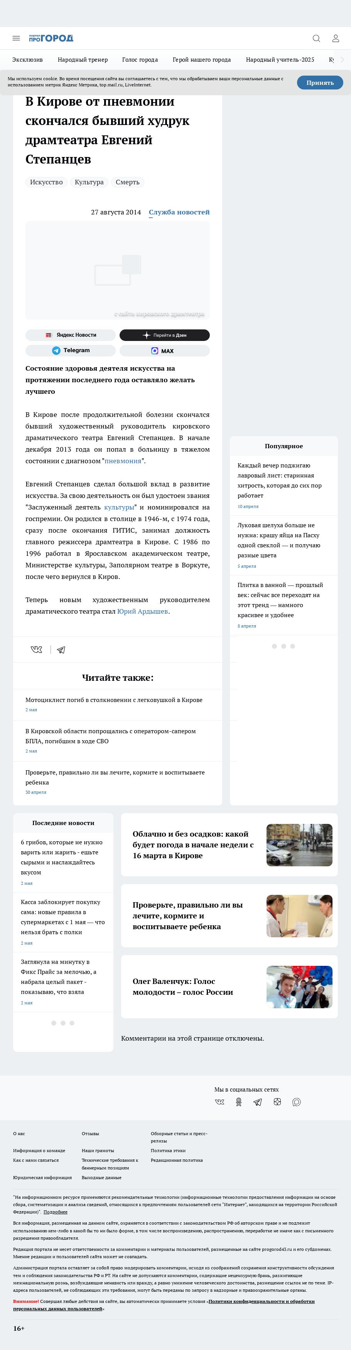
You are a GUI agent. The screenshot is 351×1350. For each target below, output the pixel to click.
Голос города (140, 59)
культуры (119, 507)
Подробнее (56, 1212)
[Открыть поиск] (316, 38)
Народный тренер (83, 59)
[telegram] (63, 649)
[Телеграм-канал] (70, 350)
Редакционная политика (177, 1160)
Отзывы (90, 1133)
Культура (89, 181)
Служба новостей (179, 212)
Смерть (128, 181)
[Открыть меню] (16, 38)
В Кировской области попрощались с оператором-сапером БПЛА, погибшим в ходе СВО (117, 741)
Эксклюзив (27, 59)
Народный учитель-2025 (280, 59)
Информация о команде (39, 1150)
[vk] (37, 649)
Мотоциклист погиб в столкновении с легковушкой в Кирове (117, 705)
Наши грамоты (98, 1150)
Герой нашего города (202, 59)
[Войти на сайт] (335, 38)
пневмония (123, 460)
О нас (19, 1133)
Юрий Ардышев (142, 611)
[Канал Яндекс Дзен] (165, 335)
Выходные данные (102, 1177)
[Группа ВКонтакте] (219, 1102)
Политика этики (168, 1150)
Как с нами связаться (36, 1160)
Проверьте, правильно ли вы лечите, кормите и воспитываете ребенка (117, 782)
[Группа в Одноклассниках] (238, 1102)
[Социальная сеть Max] (165, 350)
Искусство (46, 181)
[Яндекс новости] (70, 335)
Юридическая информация (42, 1177)
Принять (320, 82)
